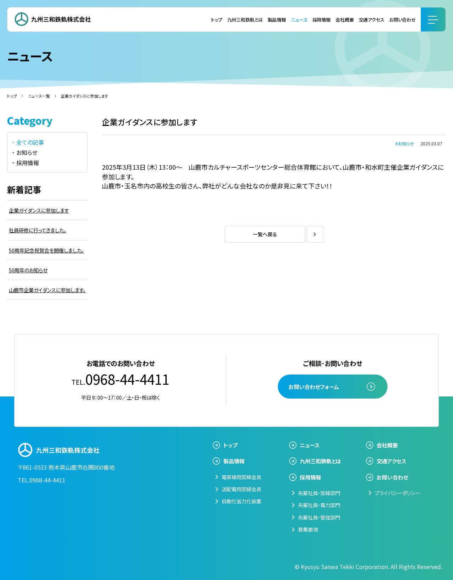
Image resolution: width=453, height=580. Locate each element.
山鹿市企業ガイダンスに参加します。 (47, 290)
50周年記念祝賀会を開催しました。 (46, 250)
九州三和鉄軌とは (245, 19)
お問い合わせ (402, 19)
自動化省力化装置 (241, 501)
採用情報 (321, 19)
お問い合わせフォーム (313, 386)
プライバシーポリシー (397, 493)
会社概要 (345, 19)
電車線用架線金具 (241, 477)
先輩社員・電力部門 (319, 505)
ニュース (299, 19)
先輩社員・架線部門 (319, 493)
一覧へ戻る (265, 234)
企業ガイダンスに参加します (39, 210)
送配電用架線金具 (241, 489)
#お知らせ (404, 143)
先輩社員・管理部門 (319, 517)
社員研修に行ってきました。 (37, 230)
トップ (216, 19)
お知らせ (27, 152)
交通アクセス (371, 19)
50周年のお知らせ (28, 270)
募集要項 (308, 529)
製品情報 (277, 19)
